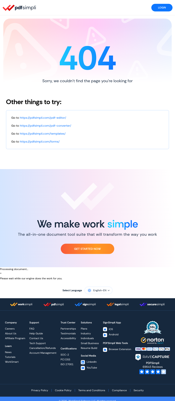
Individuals (87, 338)
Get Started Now (87, 249)
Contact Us (36, 338)
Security (139, 390)
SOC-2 (65, 354)
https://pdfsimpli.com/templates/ (43, 134)
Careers (10, 328)
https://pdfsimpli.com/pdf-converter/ (45, 126)
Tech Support (37, 343)
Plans (84, 328)
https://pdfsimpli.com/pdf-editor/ (43, 118)
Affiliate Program (15, 338)
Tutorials (10, 357)
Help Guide (36, 333)
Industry (86, 333)
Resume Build (89, 348)
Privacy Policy (39, 390)
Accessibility (68, 338)
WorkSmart (12, 362)
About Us (10, 333)
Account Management (42, 353)
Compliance (119, 390)
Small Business (90, 343)
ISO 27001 (67, 364)
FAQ (31, 328)
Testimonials (68, 333)
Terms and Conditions (91, 390)
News (8, 352)
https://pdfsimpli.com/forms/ (40, 142)
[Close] (1, 273)
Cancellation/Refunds (42, 348)
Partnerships (68, 328)
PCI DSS (65, 359)
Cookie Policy (63, 390)
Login (162, 7)
